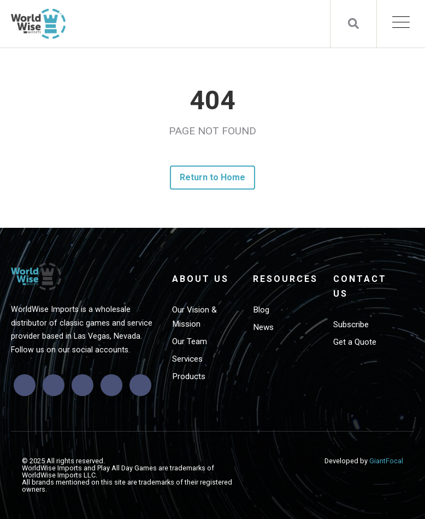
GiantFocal (386, 461)
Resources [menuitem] (285, 279)
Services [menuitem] (187, 359)
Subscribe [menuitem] (351, 324)
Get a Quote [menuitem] (354, 342)
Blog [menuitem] (261, 310)
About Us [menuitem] (200, 279)
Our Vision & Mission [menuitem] (194, 317)
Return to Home (213, 177)
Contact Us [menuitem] (360, 286)
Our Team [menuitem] (189, 341)
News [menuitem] (263, 327)
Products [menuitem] (188, 376)
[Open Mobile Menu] (401, 24)
